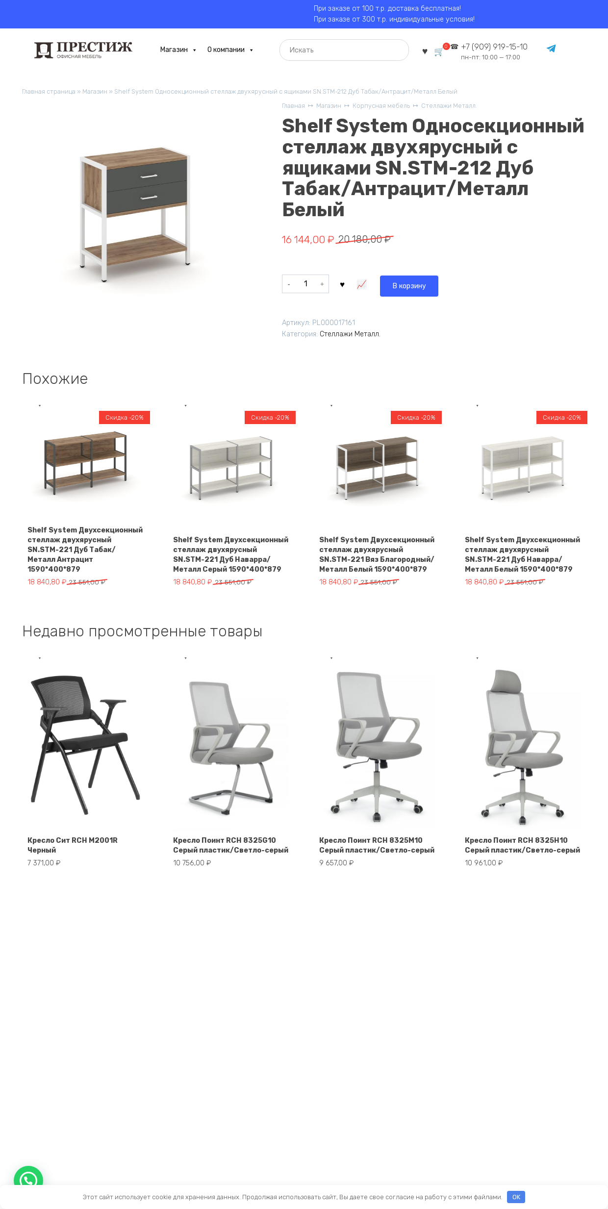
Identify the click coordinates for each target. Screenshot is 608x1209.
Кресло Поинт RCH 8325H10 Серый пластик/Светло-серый (520, 856)
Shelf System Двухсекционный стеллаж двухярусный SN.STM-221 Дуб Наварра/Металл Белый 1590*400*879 (522, 551)
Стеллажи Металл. (467, 108)
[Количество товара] (305, 285)
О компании (227, 50)
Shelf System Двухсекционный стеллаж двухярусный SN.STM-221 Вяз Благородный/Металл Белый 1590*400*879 (376, 551)
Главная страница (51, 92)
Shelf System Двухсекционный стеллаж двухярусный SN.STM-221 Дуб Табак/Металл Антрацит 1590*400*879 (84, 551)
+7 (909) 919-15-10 (497, 51)
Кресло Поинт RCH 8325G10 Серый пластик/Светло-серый (228, 856)
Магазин (175, 50)
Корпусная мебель (393, 108)
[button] (28, 1180)
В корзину (365, 285)
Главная (294, 108)
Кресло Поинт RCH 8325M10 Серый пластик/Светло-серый (374, 856)
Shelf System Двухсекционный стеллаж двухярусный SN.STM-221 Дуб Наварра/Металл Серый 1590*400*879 (231, 551)
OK (516, 1197)
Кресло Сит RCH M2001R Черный (79, 862)
